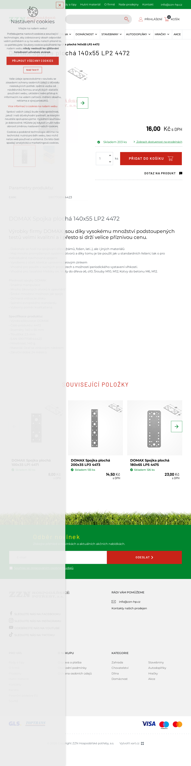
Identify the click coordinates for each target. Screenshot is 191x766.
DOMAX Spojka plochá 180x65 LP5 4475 (149, 463)
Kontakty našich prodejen (129, 608)
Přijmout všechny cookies (32, 60)
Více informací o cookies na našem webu (32, 106)
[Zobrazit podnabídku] (70, 34)
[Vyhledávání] (127, 19)
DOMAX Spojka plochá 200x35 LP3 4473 (90, 463)
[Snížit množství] (110, 162)
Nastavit (32, 70)
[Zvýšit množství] (110, 155)
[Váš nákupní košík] (172, 19)
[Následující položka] (82, 103)
